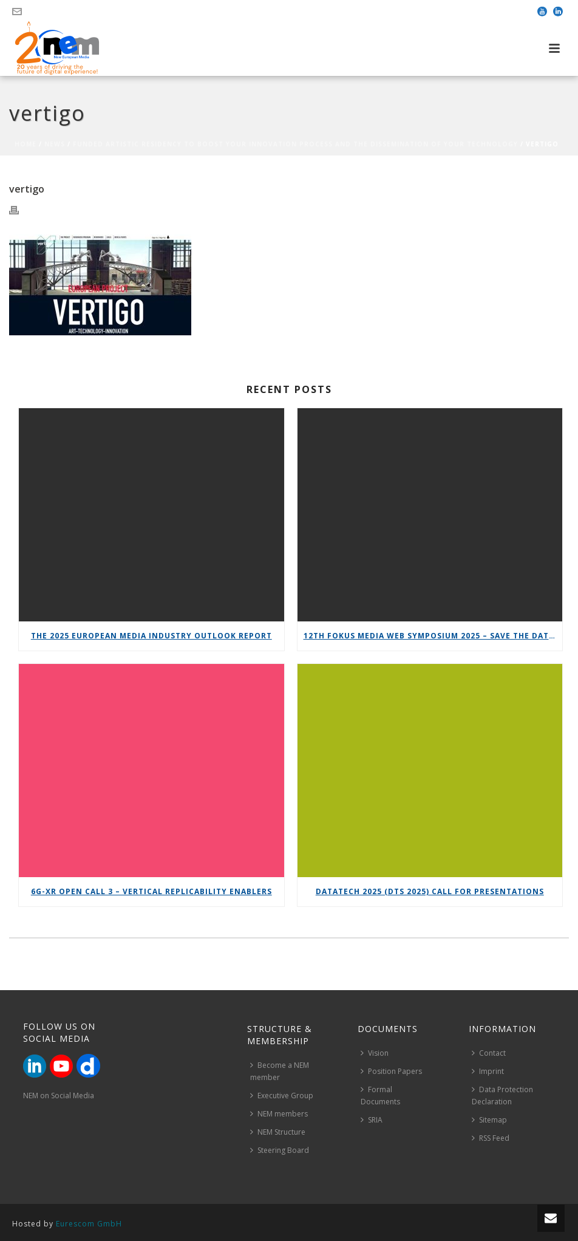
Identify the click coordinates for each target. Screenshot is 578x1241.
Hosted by (67, 1224)
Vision (375, 1053)
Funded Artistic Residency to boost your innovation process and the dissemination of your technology (295, 144)
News (54, 144)
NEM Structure (277, 1132)
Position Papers (391, 1071)
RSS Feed (490, 1138)
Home (25, 144)
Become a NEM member (279, 1071)
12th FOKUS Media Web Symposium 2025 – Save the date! (430, 636)
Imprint (488, 1071)
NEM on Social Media (58, 1095)
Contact (489, 1053)
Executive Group (281, 1095)
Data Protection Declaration (502, 1095)
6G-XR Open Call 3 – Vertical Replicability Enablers (151, 891)
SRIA (371, 1120)
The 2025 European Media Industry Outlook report (151, 636)
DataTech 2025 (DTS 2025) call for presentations (430, 891)
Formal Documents (380, 1095)
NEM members (279, 1114)
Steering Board (279, 1150)
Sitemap (489, 1120)
